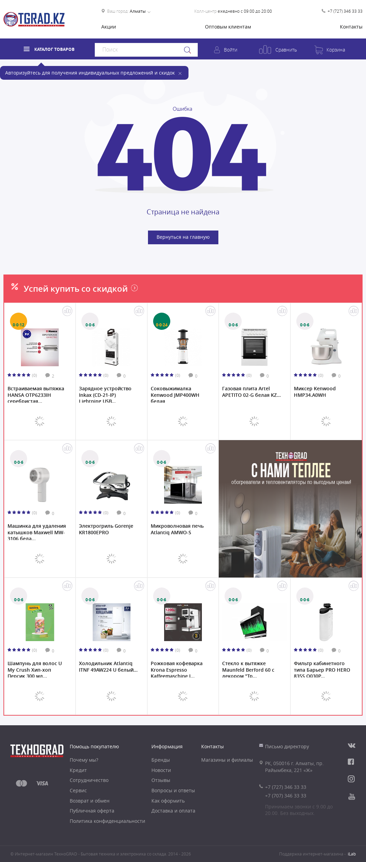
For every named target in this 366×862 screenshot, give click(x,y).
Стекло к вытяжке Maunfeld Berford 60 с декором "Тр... (248, 669)
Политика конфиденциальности (107, 821)
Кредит (78, 770)
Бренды (160, 760)
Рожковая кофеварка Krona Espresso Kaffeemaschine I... (177, 669)
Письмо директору (287, 746)
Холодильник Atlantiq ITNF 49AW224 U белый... (108, 666)
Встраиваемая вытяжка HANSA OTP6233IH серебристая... (36, 394)
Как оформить (168, 800)
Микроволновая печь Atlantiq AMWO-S (177, 529)
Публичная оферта (92, 810)
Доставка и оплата (173, 810)
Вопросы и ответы (173, 790)
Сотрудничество (89, 780)
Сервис (78, 790)
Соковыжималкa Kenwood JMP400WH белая (175, 394)
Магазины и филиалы (227, 760)
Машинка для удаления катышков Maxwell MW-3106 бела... (37, 531)
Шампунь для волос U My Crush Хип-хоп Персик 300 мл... (35, 669)
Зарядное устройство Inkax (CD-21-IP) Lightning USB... (105, 394)
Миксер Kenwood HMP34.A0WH (315, 391)
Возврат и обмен (90, 800)
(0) (34, 375)
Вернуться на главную (183, 237)
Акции (108, 26)
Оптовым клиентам (228, 26)
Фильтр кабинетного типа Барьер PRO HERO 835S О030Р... (322, 669)
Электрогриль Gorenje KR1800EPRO (106, 529)
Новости (161, 770)
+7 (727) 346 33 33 (345, 11)
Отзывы (160, 780)
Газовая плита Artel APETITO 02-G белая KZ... (251, 391)
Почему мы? (84, 760)
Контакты (351, 26)
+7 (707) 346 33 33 (285, 795)
